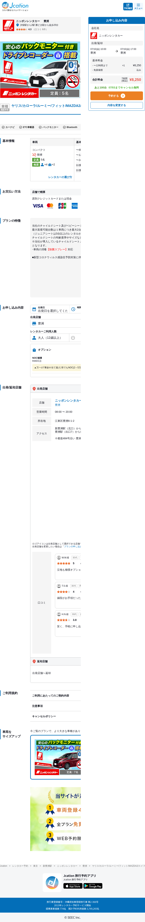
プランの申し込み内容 (75, 546)
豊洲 (85, 866)
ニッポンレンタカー (67, 866)
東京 (35, 866)
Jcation (3, 866)
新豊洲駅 (47, 866)
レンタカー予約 (20, 866)
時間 (79, 307)
